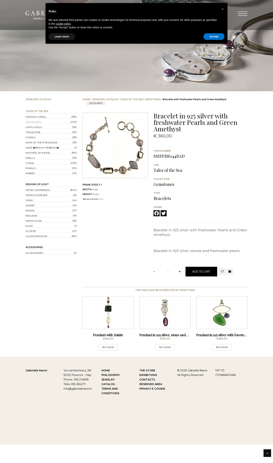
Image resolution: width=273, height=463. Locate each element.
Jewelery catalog (105, 99)
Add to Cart (201, 271)
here (101, 198)
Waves (30, 210)
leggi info (96, 103)
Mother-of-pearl (38, 152)
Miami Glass (34, 220)
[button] (223, 9)
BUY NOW (108, 365)
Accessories (34, 247)
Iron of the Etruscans (41, 142)
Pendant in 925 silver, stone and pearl (166, 353)
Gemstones (153, 99)
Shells (30, 157)
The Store (147, 389)
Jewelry (108, 398)
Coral (30, 163)
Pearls (30, 168)
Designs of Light (37, 184)
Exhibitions (148, 393)
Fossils (31, 137)
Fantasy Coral (36, 116)
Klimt (29, 225)
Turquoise (33, 132)
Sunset (30, 205)
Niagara (31, 215)
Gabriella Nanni (36, 389)
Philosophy (110, 393)
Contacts (147, 398)
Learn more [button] (62, 36)
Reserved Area (150, 402)
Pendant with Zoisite (108, 353)
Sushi (29, 200)
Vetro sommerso (38, 190)
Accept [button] (213, 36)
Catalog (108, 402)
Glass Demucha (36, 236)
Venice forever (36, 195)
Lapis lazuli (34, 127)
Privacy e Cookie (152, 407)
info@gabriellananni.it (78, 407)
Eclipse (31, 231)
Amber (30, 173)
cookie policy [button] (63, 23)
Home (86, 99)
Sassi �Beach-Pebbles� (42, 147)
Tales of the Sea (131, 99)
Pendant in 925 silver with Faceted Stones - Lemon (233, 353)
